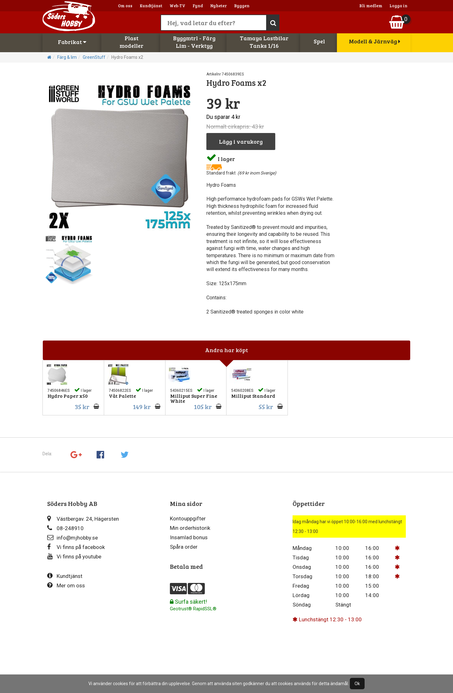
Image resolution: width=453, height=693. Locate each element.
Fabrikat (72, 42)
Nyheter (218, 5)
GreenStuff (94, 57)
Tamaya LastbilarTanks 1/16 (264, 41)
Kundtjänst (151, 5)
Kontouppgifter (188, 518)
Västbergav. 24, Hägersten (83, 518)
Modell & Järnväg (374, 41)
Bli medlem (370, 5)
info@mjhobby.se (72, 537)
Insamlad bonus (189, 537)
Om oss (125, 5)
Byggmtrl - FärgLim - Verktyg (194, 41)
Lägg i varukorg (241, 141)
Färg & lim (67, 57)
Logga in (398, 5)
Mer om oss (66, 585)
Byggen (241, 5)
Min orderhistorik (190, 528)
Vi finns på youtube (74, 556)
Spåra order (184, 547)
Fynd (198, 5)
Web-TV (177, 5)
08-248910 (65, 528)
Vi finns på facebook (76, 547)
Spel (319, 41)
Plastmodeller (131, 41)
